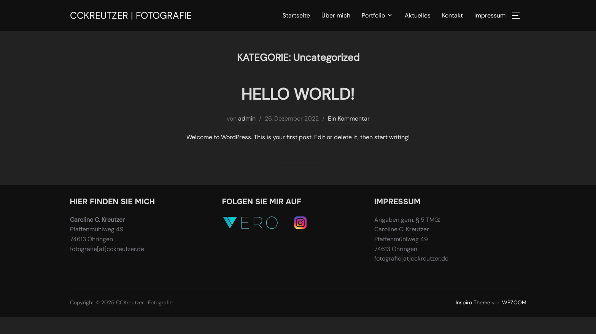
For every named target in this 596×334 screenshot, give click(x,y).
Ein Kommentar (349, 118)
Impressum (489, 15)
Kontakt (452, 15)
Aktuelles (418, 15)
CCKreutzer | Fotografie (131, 15)
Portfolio (377, 15)
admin (247, 118)
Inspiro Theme (473, 302)
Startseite (296, 15)
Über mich (335, 15)
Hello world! (297, 94)
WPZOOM (514, 302)
